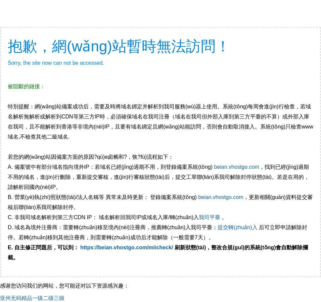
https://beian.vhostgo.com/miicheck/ (126, 247)
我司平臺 (210, 217)
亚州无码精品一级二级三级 (32, 298)
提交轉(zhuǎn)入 (237, 227)
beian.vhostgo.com (236, 167)
